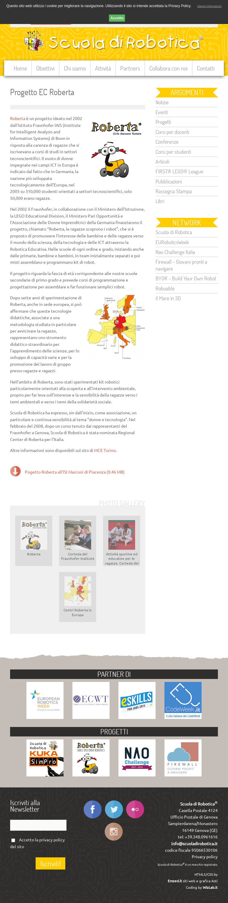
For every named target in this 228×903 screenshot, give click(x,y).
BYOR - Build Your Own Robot (186, 278)
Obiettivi (45, 68)
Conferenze (167, 141)
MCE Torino (105, 450)
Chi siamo (75, 68)
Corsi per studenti (173, 151)
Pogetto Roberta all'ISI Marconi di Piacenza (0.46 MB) (75, 472)
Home (20, 68)
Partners (130, 68)
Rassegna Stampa (174, 191)
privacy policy (52, 840)
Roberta (17, 118)
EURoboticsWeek (172, 242)
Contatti (206, 68)
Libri (160, 201)
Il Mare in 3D (168, 298)
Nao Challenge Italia (175, 252)
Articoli (162, 161)
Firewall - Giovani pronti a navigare (181, 264)
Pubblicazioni (169, 181)
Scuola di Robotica (174, 232)
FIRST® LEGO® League (179, 171)
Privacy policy (205, 856)
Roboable (165, 288)
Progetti (163, 122)
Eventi (162, 112)
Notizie (162, 102)
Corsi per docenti (172, 132)
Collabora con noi (168, 68)
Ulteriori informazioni (209, 6)
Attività (103, 68)
